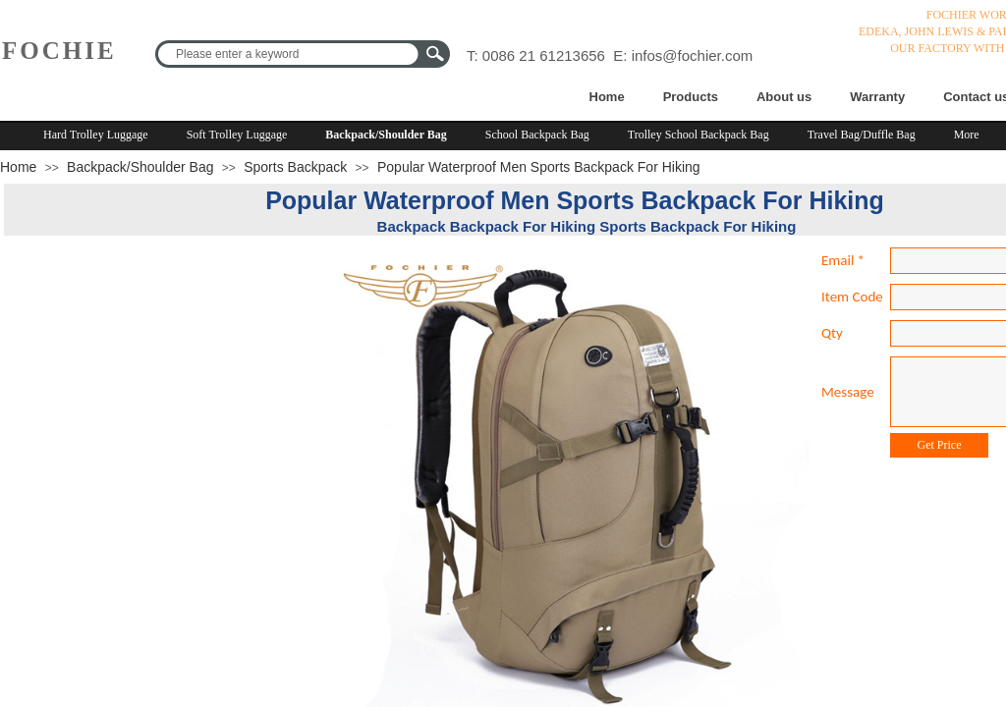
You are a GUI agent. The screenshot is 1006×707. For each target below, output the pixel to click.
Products (690, 96)
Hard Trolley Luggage (95, 134)
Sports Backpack (295, 167)
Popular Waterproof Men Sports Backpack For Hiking (538, 167)
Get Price (940, 445)
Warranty (877, 96)
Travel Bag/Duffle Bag (862, 134)
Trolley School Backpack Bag (698, 134)
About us (783, 96)
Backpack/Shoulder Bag (385, 134)
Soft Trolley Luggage (237, 134)
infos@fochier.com (693, 55)
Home (607, 96)
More (966, 134)
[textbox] (290, 54)
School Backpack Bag (537, 134)
